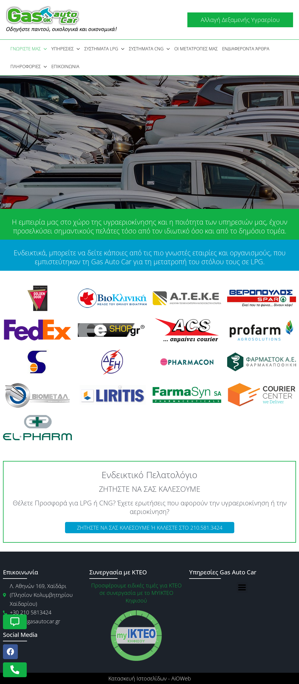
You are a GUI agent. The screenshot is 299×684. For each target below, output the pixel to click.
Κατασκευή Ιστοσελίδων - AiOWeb (149, 678)
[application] (44, 48)
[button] (240, 19)
